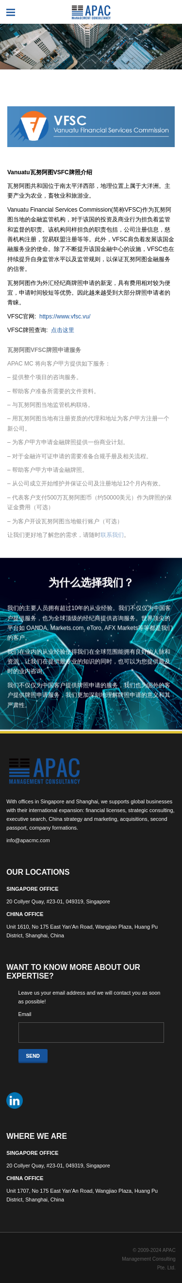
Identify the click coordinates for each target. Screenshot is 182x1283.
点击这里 (62, 330)
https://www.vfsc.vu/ (64, 316)
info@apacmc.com (28, 840)
